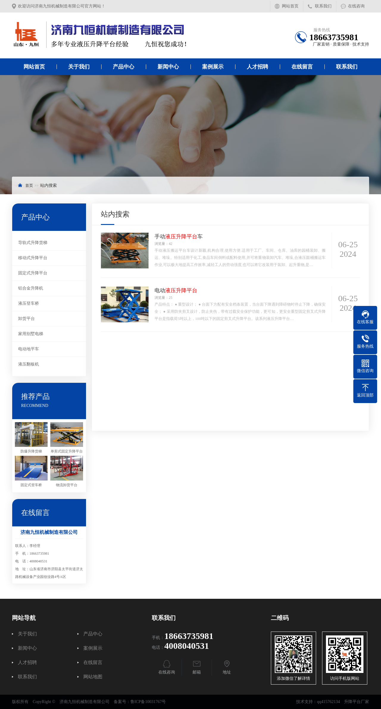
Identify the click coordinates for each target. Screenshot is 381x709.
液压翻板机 (28, 364)
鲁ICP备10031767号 (148, 701)
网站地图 (92, 676)
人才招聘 (257, 67)
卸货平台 (26, 318)
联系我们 (323, 6)
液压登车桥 (28, 303)
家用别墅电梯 (30, 334)
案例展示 (213, 67)
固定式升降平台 (32, 273)
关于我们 (79, 67)
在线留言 (302, 67)
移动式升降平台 (32, 258)
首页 (29, 185)
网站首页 (290, 6)
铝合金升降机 (30, 288)
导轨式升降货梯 (32, 242)
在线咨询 (356, 6)
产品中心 (123, 67)
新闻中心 (168, 67)
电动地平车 (28, 349)
